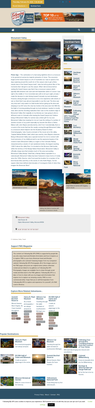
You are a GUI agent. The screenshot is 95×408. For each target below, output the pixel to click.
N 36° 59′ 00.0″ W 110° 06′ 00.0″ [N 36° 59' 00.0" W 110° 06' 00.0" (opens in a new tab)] (28, 229)
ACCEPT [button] (51, 405)
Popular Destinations (9, 334)
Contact (53, 394)
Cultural (26, 314)
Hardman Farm (36, 6)
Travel (24, 239)
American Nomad (51, 314)
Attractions (39, 313)
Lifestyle (14, 313)
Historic (26, 316)
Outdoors (15, 239)
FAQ (58, 394)
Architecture (27, 311)
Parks (20, 239)
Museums (27, 319)
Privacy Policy (39, 394)
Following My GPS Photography (29, 263)
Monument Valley (23, 217)
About (47, 394)
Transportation (41, 321)
